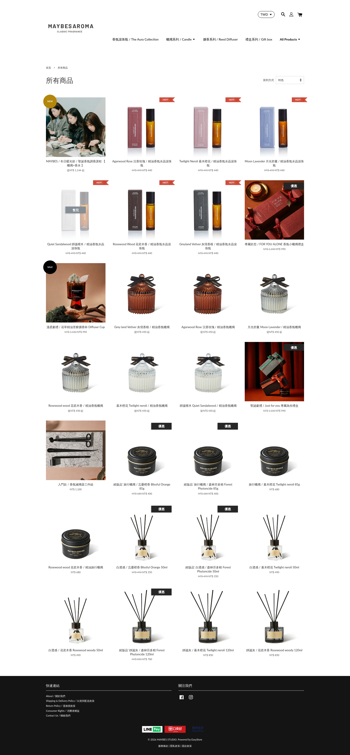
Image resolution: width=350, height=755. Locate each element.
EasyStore (197, 739)
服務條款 (163, 745)
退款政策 (187, 745)
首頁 (48, 67)
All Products (290, 39)
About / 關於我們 (55, 696)
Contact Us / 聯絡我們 (58, 715)
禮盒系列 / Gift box (258, 39)
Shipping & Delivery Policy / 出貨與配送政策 (70, 700)
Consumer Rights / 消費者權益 (62, 710)
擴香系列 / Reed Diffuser (220, 39)
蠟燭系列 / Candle (180, 39)
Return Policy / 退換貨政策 (60, 705)
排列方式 (268, 80)
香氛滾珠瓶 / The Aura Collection (135, 39)
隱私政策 (175, 745)
